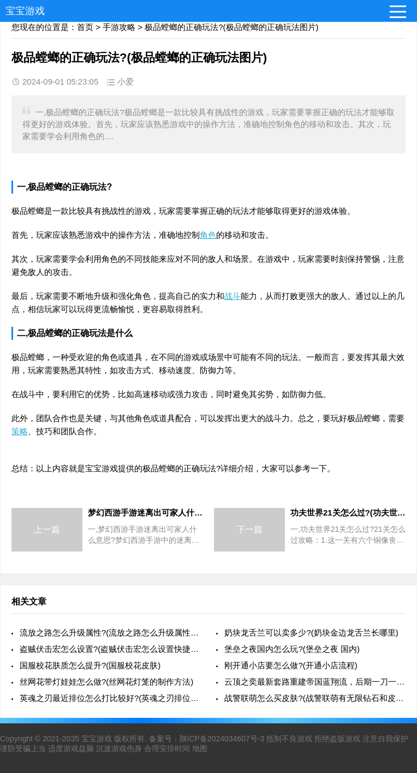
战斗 (232, 296)
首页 (85, 27)
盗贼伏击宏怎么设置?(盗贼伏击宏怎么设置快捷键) (110, 649)
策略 (19, 431)
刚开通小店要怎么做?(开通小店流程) (290, 665)
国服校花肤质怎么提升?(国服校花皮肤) (90, 665)
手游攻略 (119, 27)
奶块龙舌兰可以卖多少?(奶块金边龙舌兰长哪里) (311, 632)
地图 (199, 748)
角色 (208, 234)
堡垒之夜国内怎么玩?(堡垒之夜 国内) (292, 649)
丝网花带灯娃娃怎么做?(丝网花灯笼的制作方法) (106, 681)
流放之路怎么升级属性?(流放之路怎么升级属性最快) (110, 632)
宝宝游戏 (25, 10)
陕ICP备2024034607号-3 (222, 738)
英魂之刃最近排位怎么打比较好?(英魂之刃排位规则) (110, 698)
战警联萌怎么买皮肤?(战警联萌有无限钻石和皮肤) (315, 698)
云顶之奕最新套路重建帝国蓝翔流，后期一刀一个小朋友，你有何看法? (315, 681)
